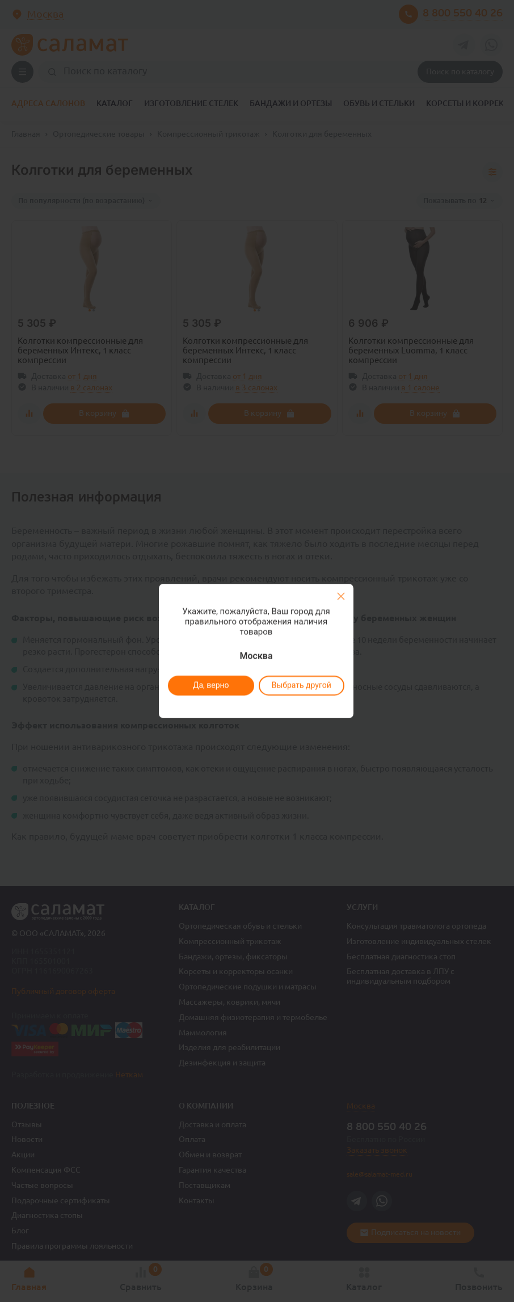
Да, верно (210, 685)
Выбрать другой (301, 685)
